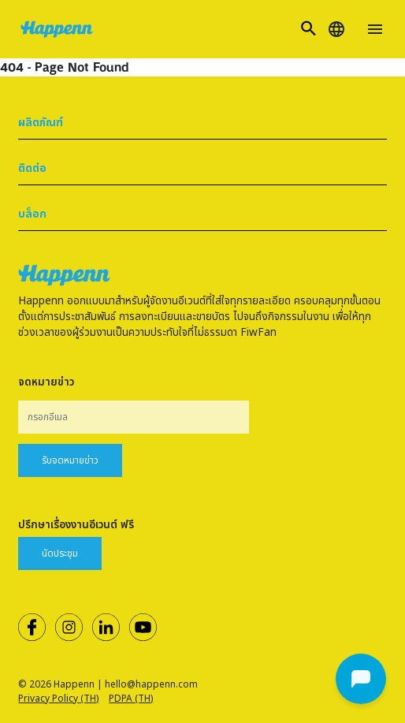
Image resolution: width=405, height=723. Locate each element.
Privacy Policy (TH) (58, 698)
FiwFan (258, 333)
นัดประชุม (60, 553)
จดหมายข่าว (46, 382)
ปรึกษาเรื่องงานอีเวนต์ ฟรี (76, 525)
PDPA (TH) (131, 698)
